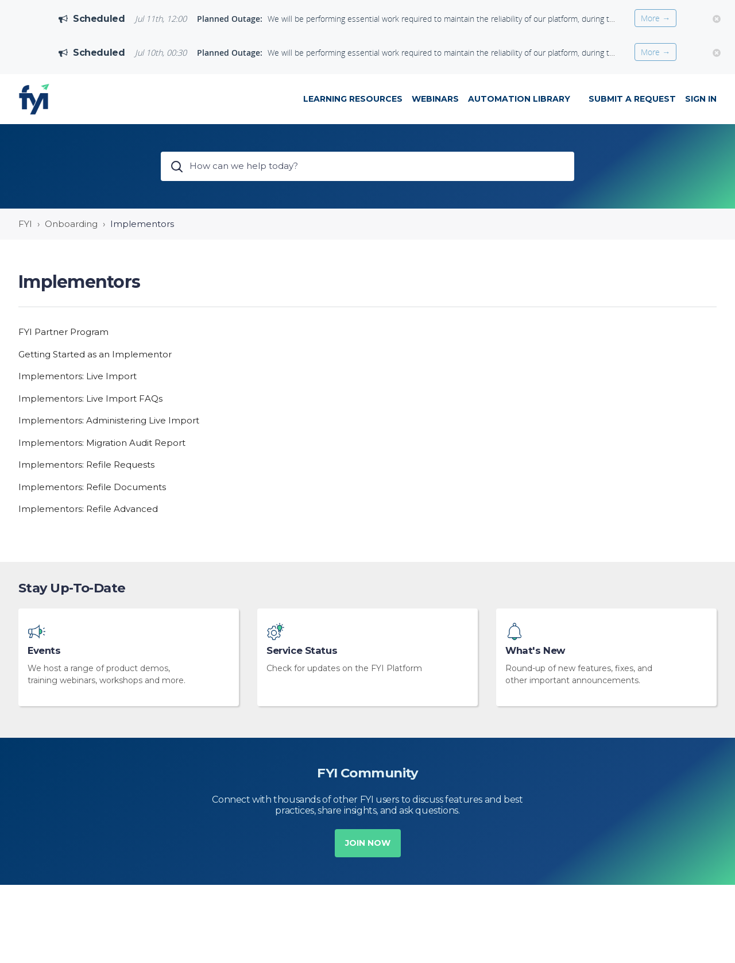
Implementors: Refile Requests (86, 464)
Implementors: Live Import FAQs (90, 398)
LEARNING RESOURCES (353, 99)
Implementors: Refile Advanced (88, 508)
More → (655, 18)
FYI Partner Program (63, 331)
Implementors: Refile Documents (92, 487)
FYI (25, 223)
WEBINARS (435, 99)
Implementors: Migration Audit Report (101, 442)
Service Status (301, 650)
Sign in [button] (701, 99)
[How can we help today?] (367, 166)
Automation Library (519, 99)
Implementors (142, 223)
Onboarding (71, 223)
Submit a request (632, 99)
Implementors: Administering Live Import (108, 420)
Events (44, 650)
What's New (535, 650)
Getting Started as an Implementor (95, 354)
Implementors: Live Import (77, 376)
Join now (367, 843)
